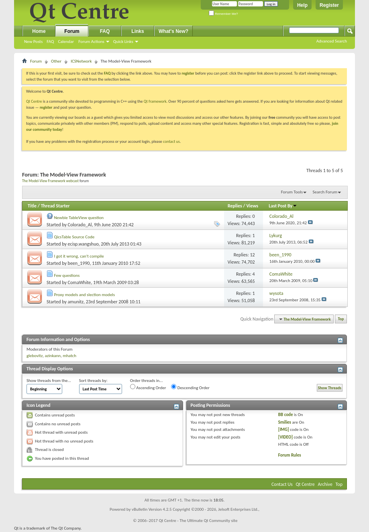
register (46, 107)
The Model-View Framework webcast (50, 181)
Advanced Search (331, 41)
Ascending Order (148, 387)
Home (38, 31)
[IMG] (283, 429)
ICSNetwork (81, 61)
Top (341, 319)
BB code (285, 414)
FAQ (50, 41)
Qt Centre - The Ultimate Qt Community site (198, 520)
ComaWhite (79, 282)
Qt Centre (34, 101)
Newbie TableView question (79, 217)
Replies (235, 206)
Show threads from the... (49, 380)
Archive (325, 484)
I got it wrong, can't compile (79, 256)
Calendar (66, 41)
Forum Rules (289, 455)
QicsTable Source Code (74, 237)
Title (32, 206)
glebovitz (35, 355)
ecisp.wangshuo (83, 244)
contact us (171, 141)
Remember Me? (223, 14)
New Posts (33, 41)
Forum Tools (292, 192)
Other (56, 61)
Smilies (284, 422)
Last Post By (283, 206)
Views (252, 206)
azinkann (53, 355)
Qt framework (155, 101)
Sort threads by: (93, 380)
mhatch (69, 355)
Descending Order (190, 387)
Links (137, 31)
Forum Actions (91, 41)
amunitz (76, 302)
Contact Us (282, 484)
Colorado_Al (80, 224)
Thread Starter (55, 206)
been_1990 (79, 263)
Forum (71, 31)
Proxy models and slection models (84, 294)
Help (302, 5)
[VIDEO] (285, 437)
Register (329, 5)
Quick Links (123, 41)
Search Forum (325, 192)
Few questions (67, 275)
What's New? (173, 31)
